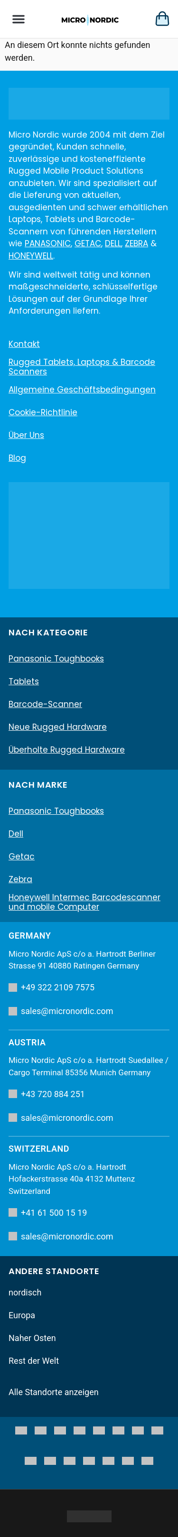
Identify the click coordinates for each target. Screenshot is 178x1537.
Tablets (24, 681)
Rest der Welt (34, 1361)
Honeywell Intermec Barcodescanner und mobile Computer (84, 902)
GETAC (88, 243)
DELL (113, 243)
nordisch (25, 1292)
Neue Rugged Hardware (58, 727)
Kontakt (24, 344)
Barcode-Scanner (45, 704)
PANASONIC (48, 243)
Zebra (20, 879)
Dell (16, 833)
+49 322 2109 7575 (51, 987)
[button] (18, 19)
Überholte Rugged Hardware (67, 749)
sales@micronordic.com (61, 1011)
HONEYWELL (31, 255)
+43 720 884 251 (47, 1094)
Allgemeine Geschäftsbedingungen (82, 389)
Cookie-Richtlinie (43, 412)
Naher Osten (32, 1338)
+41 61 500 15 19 (48, 1213)
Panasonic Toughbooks (56, 658)
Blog (17, 458)
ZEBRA (136, 243)
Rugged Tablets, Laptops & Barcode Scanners (82, 366)
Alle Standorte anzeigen (54, 1392)
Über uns (26, 435)
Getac (22, 856)
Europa (22, 1315)
